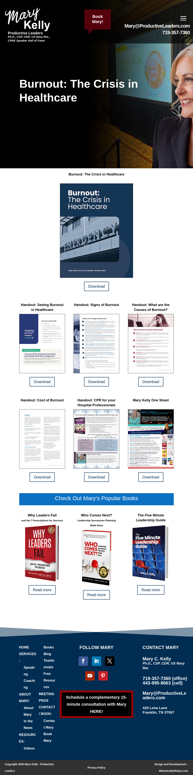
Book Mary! (97, 19)
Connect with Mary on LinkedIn (98, 618)
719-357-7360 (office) (165, 678)
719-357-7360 (176, 32)
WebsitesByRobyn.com (173, 770)
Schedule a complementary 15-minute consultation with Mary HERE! (96, 704)
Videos (29, 748)
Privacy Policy (97, 767)
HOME (24, 647)
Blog (47, 654)
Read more (42, 590)
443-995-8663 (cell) (163, 682)
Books (49, 647)
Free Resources (49, 680)
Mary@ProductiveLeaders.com (157, 26)
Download (96, 286)
